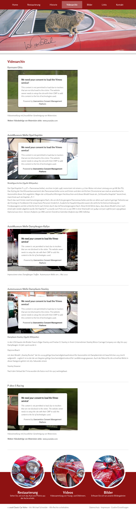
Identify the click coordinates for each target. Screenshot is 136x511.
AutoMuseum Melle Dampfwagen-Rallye (28, 226)
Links (104, 4)
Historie (53, 4)
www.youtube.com (50, 120)
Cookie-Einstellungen (120, 507)
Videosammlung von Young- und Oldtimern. (68, 495)
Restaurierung (33, 4)
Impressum (105, 507)
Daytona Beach (13, 350)
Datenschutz (94, 507)
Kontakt (119, 4)
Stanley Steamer (14, 366)
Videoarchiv (72, 4)
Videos (68, 492)
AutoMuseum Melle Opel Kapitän (24, 135)
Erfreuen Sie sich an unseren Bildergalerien (108, 495)
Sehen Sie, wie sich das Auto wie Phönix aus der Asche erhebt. (27, 496)
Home (15, 4)
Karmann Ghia (14, 67)
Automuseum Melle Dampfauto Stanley (28, 288)
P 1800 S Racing (15, 385)
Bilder (89, 4)
